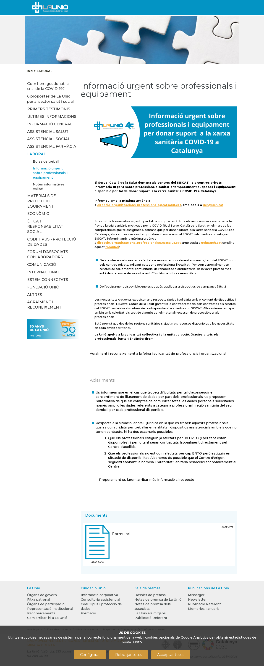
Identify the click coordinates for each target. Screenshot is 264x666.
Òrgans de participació (46, 604)
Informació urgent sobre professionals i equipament (50, 173)
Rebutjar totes (128, 655)
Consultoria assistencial (100, 599)
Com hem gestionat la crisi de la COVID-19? (48, 86)
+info (137, 642)
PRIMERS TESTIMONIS (48, 109)
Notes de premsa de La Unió (157, 599)
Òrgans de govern (42, 595)
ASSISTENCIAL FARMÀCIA (51, 146)
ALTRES (34, 295)
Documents (96, 515)
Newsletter (197, 599)
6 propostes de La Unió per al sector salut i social (50, 99)
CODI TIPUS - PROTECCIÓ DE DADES (51, 242)
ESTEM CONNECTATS (47, 280)
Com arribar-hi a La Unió (47, 618)
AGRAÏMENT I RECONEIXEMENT (44, 304)
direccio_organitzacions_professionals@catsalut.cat (139, 205)
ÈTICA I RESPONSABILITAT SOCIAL (45, 226)
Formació (88, 613)
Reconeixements (41, 613)
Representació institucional (50, 609)
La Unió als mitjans (150, 613)
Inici (30, 71)
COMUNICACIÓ (41, 264)
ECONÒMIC (38, 213)
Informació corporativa (99, 595)
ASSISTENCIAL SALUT (47, 132)
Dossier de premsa (150, 595)
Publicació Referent (150, 618)
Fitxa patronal (38, 599)
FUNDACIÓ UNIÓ (43, 287)
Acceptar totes (170, 655)
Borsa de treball (46, 161)
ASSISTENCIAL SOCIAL (48, 139)
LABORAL (44, 71)
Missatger (196, 595)
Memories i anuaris (204, 609)
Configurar (90, 655)
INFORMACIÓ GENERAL (49, 124)
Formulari (121, 534)
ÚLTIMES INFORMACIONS (51, 116)
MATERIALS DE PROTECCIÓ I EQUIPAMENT (41, 201)
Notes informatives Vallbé (49, 186)
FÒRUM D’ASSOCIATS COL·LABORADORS (47, 254)
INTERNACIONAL (43, 272)
